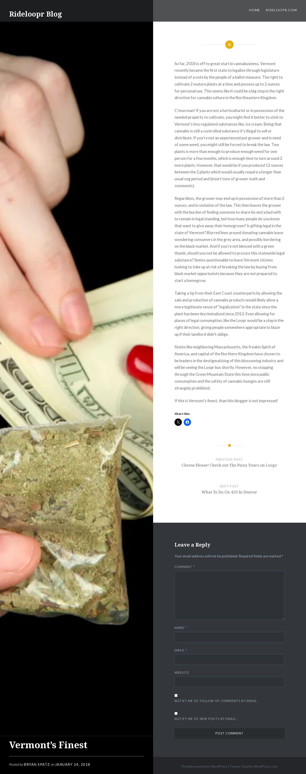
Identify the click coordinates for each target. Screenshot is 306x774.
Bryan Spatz (37, 764)
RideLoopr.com (281, 10)
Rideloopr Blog (35, 14)
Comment (184, 567)
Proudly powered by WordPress (204, 766)
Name (180, 628)
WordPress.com (265, 766)
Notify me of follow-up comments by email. (216, 701)
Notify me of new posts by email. (205, 719)
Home (254, 10)
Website (181, 672)
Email (180, 650)
